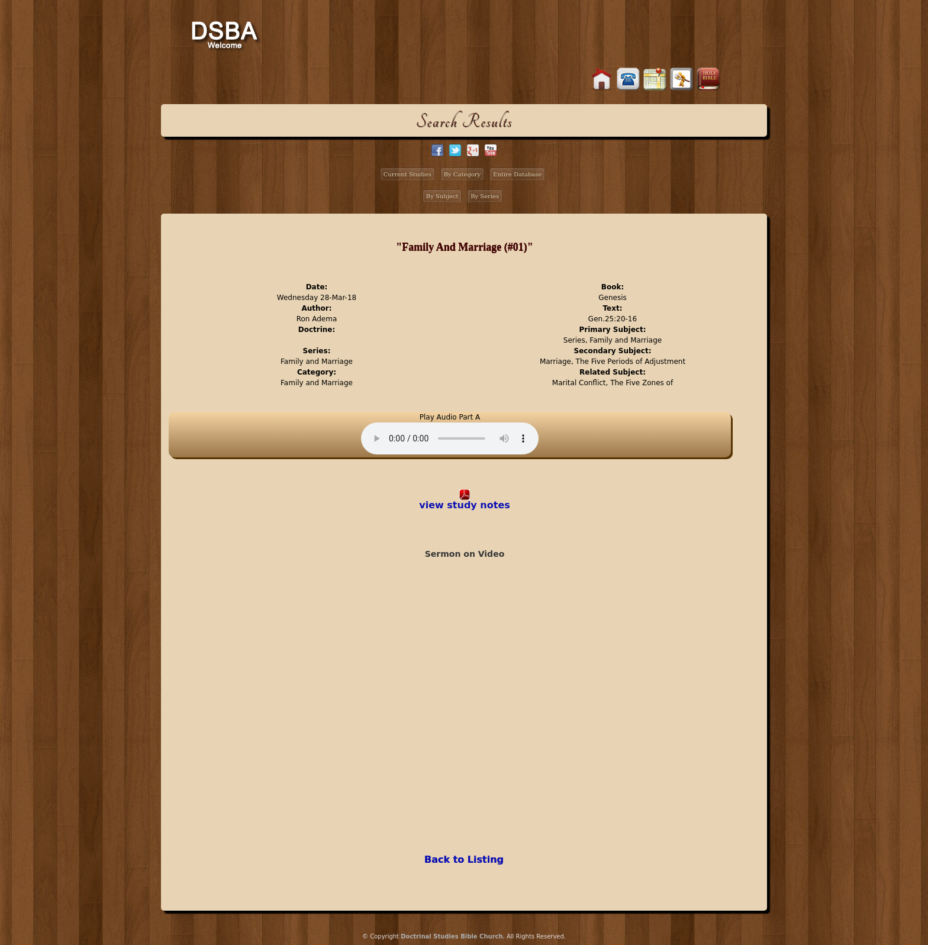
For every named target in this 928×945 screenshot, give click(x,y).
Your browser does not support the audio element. (450, 438)
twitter (455, 150)
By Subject (442, 196)
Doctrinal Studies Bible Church (451, 936)
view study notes (464, 505)
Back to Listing (464, 859)
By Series (485, 196)
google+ (472, 150)
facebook (437, 150)
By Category (462, 174)
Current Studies (407, 174)
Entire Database (517, 174)
